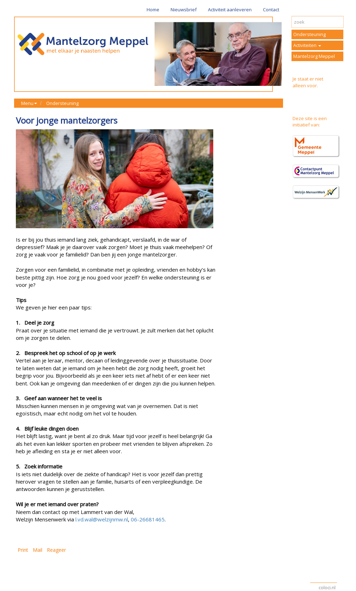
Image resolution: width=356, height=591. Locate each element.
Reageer (56, 549)
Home (153, 9)
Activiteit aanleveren (230, 9)
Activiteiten (307, 45)
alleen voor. (305, 85)
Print (23, 549)
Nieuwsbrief (184, 9)
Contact (271, 9)
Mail (37, 549)
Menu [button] (29, 103)
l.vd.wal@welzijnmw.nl (101, 519)
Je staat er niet (308, 79)
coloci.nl (327, 587)
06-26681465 (148, 519)
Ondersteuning (62, 103)
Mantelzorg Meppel (314, 56)
